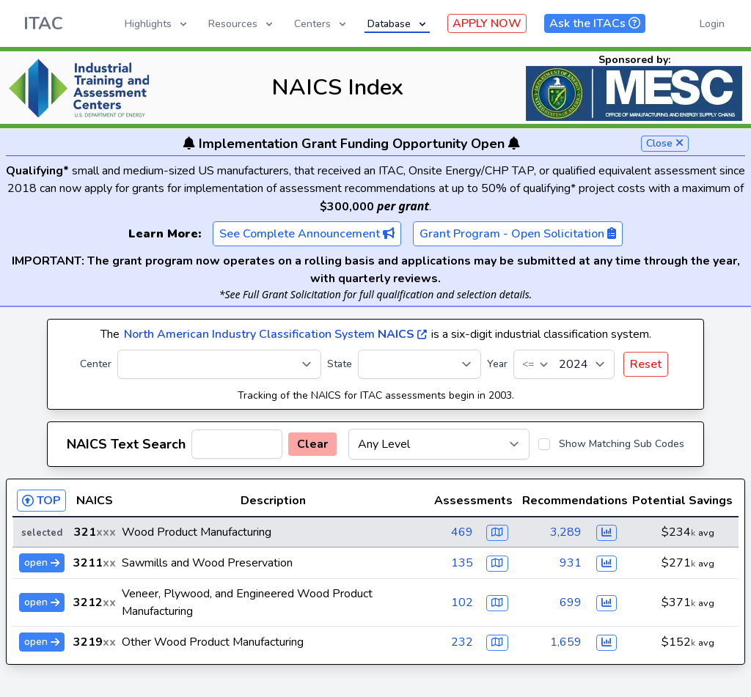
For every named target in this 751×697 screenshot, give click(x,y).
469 (462, 532)
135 (462, 563)
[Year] (564, 364)
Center (95, 364)
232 (462, 642)
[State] (419, 364)
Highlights (157, 24)
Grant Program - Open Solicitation (518, 234)
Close (665, 143)
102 (462, 602)
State (339, 364)
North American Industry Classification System (275, 334)
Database (397, 24)
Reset (646, 364)
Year (497, 364)
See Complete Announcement (307, 234)
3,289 (566, 532)
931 (571, 563)
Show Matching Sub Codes (621, 444)
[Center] (219, 364)
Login (712, 24)
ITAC (43, 23)
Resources (241, 24)
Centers (321, 24)
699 (571, 602)
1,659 (566, 642)
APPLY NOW (487, 23)
